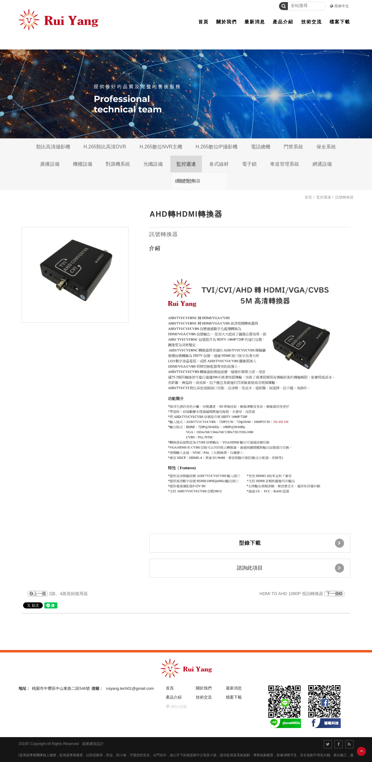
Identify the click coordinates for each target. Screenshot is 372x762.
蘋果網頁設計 (93, 744)
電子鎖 (249, 164)
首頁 (308, 197)
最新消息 (234, 688)
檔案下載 (234, 697)
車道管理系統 (284, 164)
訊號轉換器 (344, 197)
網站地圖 (179, 706)
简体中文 (341, 6)
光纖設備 (153, 164)
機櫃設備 (82, 164)
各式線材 (219, 164)
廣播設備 (50, 164)
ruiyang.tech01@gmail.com (130, 688)
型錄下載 (291, 543)
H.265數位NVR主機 (160, 146)
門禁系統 (293, 146)
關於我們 (204, 688)
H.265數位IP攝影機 (216, 146)
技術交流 (204, 697)
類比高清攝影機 (53, 146)
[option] (75, 274)
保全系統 (326, 146)
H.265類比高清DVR (105, 146)
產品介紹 (174, 697)
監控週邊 (186, 164)
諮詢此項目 (290, 568)
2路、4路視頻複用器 (57, 593)
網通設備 (322, 164)
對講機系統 (118, 164)
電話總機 (260, 146)
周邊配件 (186, 181)
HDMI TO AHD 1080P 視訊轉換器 (302, 593)
